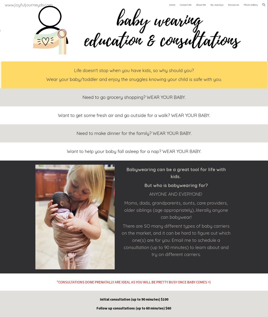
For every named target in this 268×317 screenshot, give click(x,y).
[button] (264, 5)
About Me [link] (201, 4)
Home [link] (172, 4)
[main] (134, 75)
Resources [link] (233, 4)
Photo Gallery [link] (251, 4)
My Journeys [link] (217, 4)
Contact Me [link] (186, 4)
